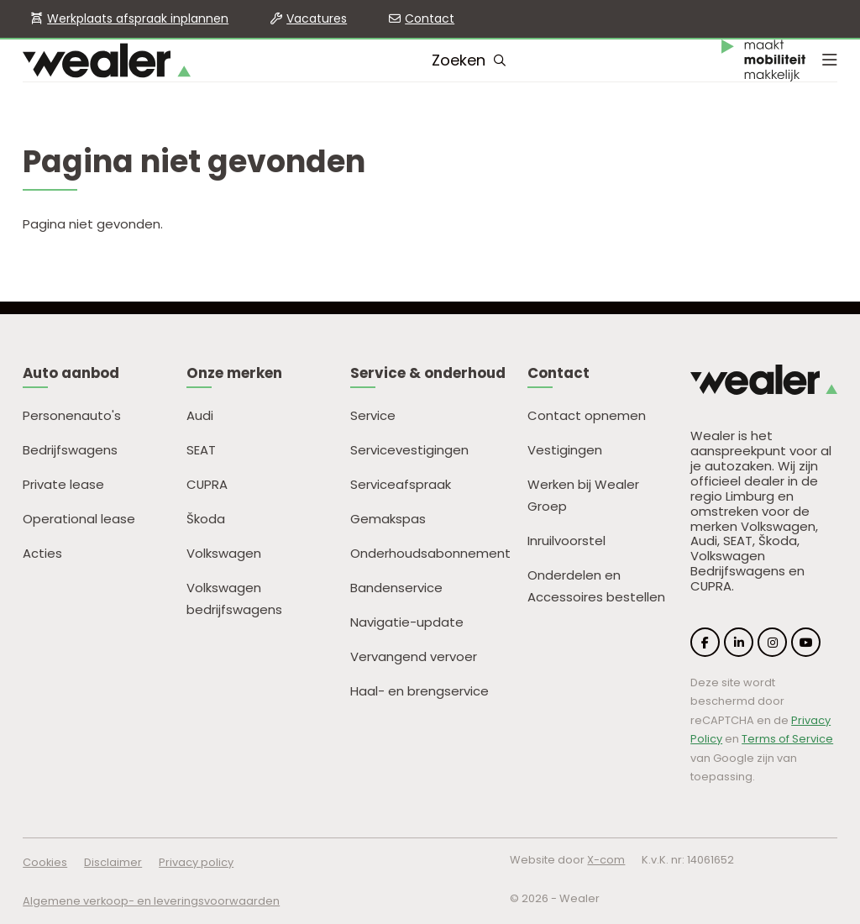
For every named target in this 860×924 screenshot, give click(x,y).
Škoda (205, 519)
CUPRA (207, 484)
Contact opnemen (586, 415)
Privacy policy (196, 862)
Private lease (63, 484)
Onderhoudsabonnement (430, 553)
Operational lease (79, 519)
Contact (429, 18)
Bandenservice (396, 587)
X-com (606, 860)
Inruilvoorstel (566, 540)
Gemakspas (388, 519)
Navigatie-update (407, 622)
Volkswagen (223, 553)
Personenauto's (72, 415)
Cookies (45, 862)
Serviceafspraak (400, 484)
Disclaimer (113, 862)
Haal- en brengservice (419, 691)
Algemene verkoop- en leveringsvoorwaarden (151, 901)
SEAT (201, 450)
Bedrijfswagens (70, 450)
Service (373, 415)
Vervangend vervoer (413, 656)
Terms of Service (787, 739)
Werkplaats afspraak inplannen (137, 18)
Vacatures (316, 18)
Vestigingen (564, 450)
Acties (42, 553)
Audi (199, 415)
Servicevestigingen (409, 450)
